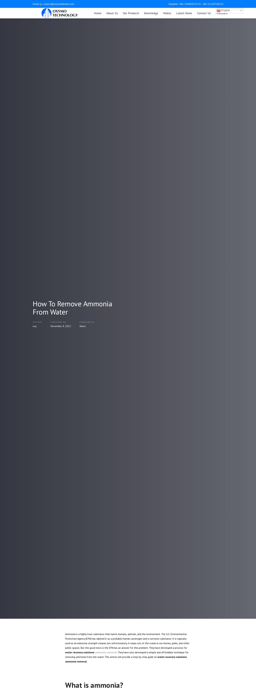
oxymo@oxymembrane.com (58, 4)
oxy (35, 326)
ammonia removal (106, 652)
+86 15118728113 (213, 4)
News (83, 326)
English (223, 11)
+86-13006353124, (190, 4)
